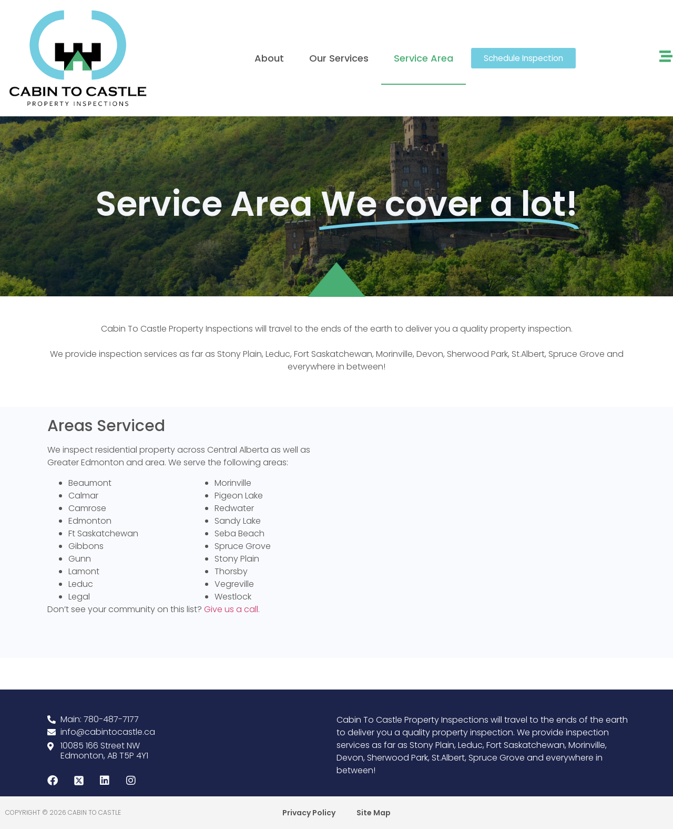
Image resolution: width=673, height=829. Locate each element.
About (269, 58)
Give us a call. (231, 609)
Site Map (373, 812)
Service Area (423, 58)
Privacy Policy (308, 812)
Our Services (339, 58)
